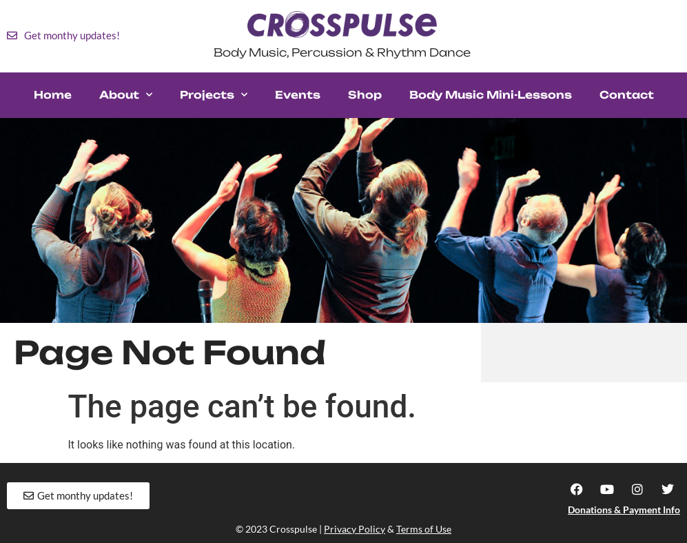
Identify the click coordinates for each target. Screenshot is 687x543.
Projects (213, 95)
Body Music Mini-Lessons (490, 94)
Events (297, 94)
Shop (365, 94)
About (125, 95)
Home (53, 94)
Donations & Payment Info (624, 509)
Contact (626, 94)
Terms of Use (423, 529)
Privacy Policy (354, 529)
